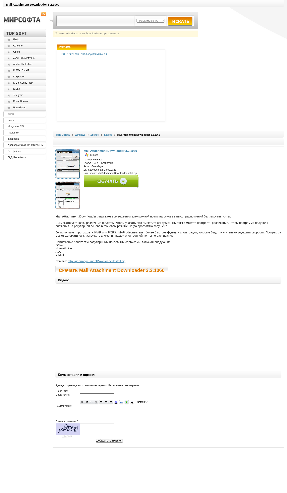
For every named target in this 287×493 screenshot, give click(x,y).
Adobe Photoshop (22, 64)
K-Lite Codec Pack (23, 82)
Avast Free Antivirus (23, 58)
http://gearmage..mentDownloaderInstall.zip (96, 261)
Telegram (18, 95)
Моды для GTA (16, 126)
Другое (94, 134)
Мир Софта (63, 134)
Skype (16, 89)
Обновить (67, 439)
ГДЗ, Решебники (17, 157)
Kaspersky (18, 76)
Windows (80, 134)
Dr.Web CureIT (21, 70)
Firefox (17, 39)
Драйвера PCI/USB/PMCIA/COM (25, 145)
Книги (11, 120)
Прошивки (13, 132)
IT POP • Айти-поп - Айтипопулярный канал (83, 54)
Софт (11, 114)
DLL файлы (14, 151)
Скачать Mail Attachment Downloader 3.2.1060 (111, 270)
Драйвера (13, 138)
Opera (16, 51)
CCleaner (18, 45)
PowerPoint (19, 107)
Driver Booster (21, 101)
